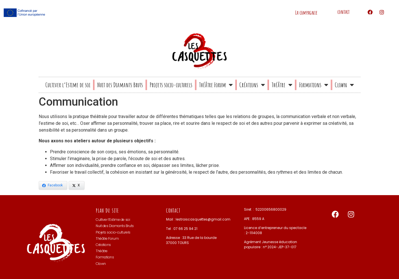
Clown (344, 85)
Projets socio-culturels (171, 85)
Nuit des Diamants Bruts (120, 85)
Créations (252, 85)
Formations (313, 85)
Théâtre (282, 85)
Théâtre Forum (216, 85)
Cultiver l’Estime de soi (67, 85)
